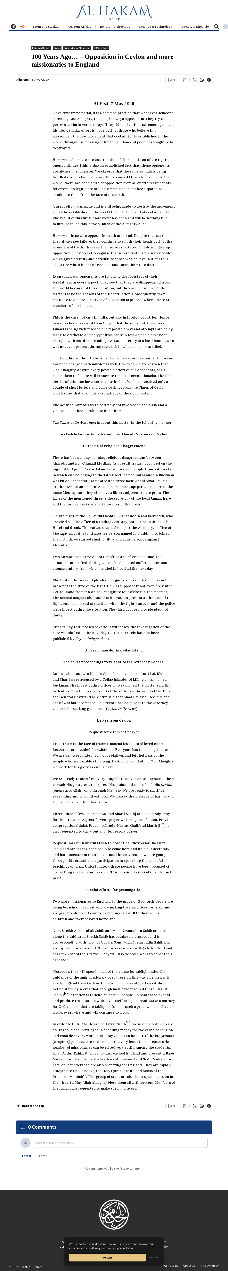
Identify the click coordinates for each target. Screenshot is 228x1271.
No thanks (154, 1257)
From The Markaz (46, 26)
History (57, 48)
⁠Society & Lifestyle (195, 26)
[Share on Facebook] (209, 80)
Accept (107, 1257)
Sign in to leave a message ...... (55, 1142)
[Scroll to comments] (184, 80)
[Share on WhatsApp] (202, 80)
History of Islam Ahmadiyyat (77, 48)
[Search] (216, 26)
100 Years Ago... (101, 48)
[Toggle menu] (13, 26)
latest (28, 1156)
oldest (43, 1156)
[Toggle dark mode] (22, 26)
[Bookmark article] (170, 80)
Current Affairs (79, 26)
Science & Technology (156, 26)
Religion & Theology (115, 26)
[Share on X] (195, 80)
